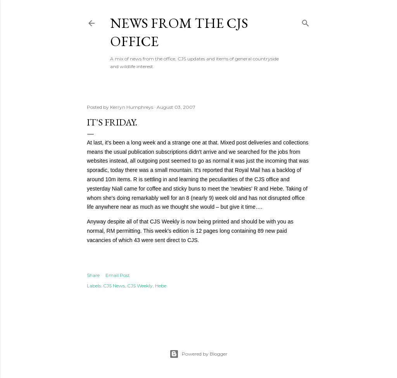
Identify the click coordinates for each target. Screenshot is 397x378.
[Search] (305, 21)
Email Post (117, 275)
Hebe (160, 286)
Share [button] (93, 275)
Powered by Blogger (198, 354)
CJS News (114, 286)
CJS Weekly (140, 286)
